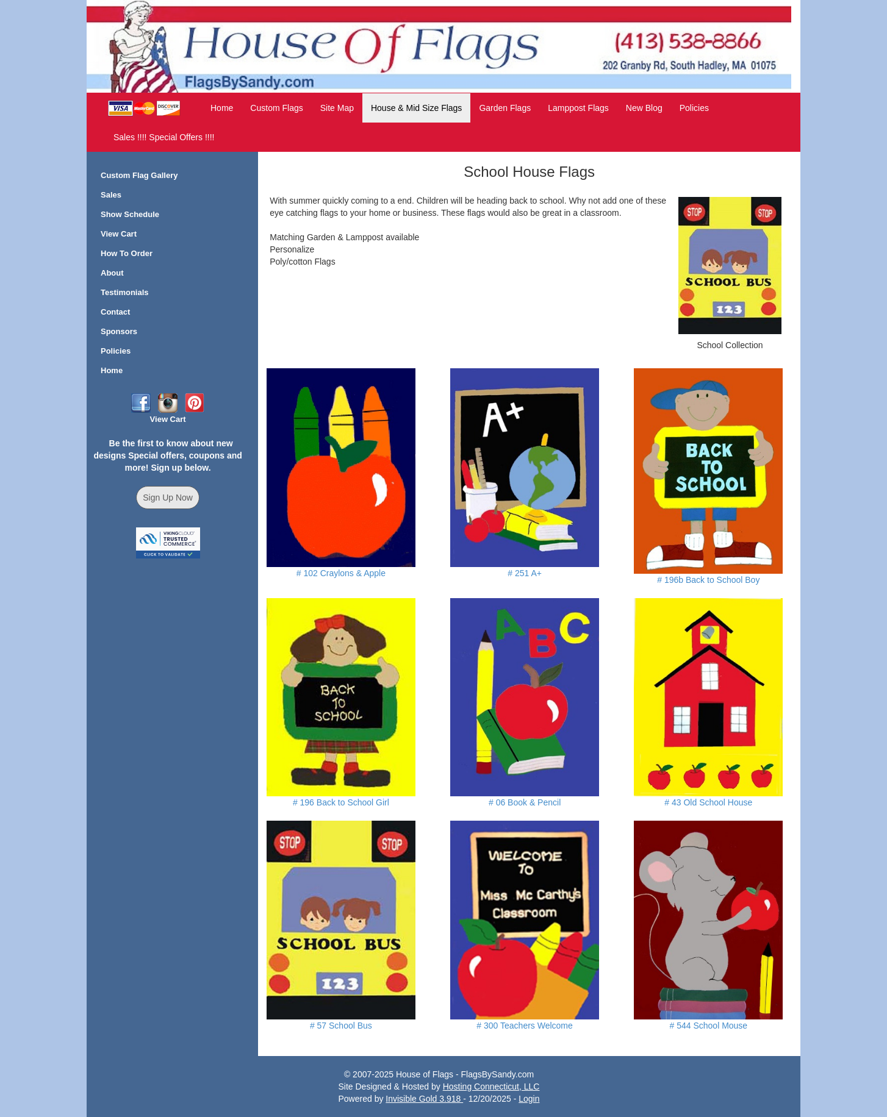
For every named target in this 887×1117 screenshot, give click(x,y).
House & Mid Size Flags (416, 108)
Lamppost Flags (578, 108)
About (112, 272)
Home (221, 108)
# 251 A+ (525, 573)
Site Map (337, 108)
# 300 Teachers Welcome (524, 1025)
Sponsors (119, 331)
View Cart (119, 233)
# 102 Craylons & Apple (341, 573)
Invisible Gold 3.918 (424, 1099)
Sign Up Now (168, 497)
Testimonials (125, 292)
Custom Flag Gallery (139, 175)
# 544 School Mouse (709, 1025)
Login (529, 1099)
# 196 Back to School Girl (341, 802)
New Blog (644, 108)
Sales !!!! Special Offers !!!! (163, 137)
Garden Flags (505, 108)
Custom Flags (276, 108)
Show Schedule (130, 214)
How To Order (127, 253)
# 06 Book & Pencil (525, 802)
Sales (111, 194)
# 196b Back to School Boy (708, 580)
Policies (694, 108)
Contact (115, 311)
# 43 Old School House (708, 802)
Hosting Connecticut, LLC (491, 1086)
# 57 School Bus (341, 1025)
